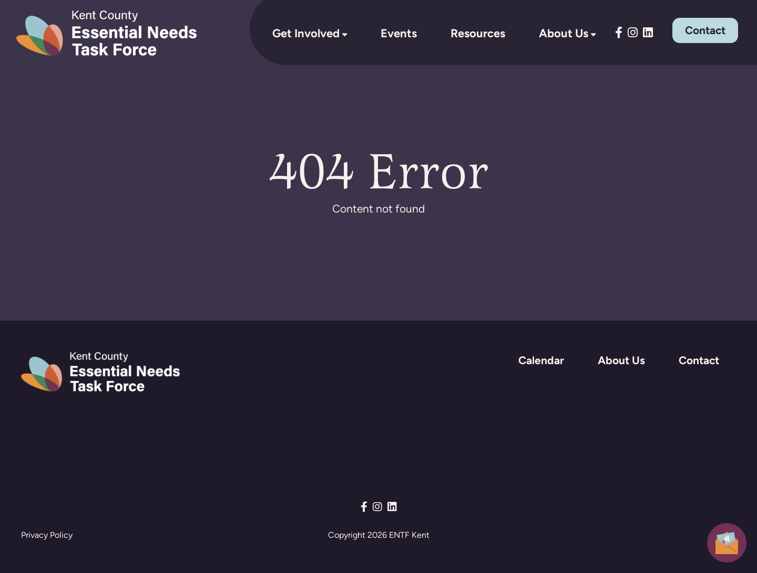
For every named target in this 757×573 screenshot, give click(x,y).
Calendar (541, 360)
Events (399, 33)
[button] (726, 542)
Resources (478, 33)
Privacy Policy (47, 535)
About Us (563, 33)
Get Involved (306, 33)
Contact (705, 30)
